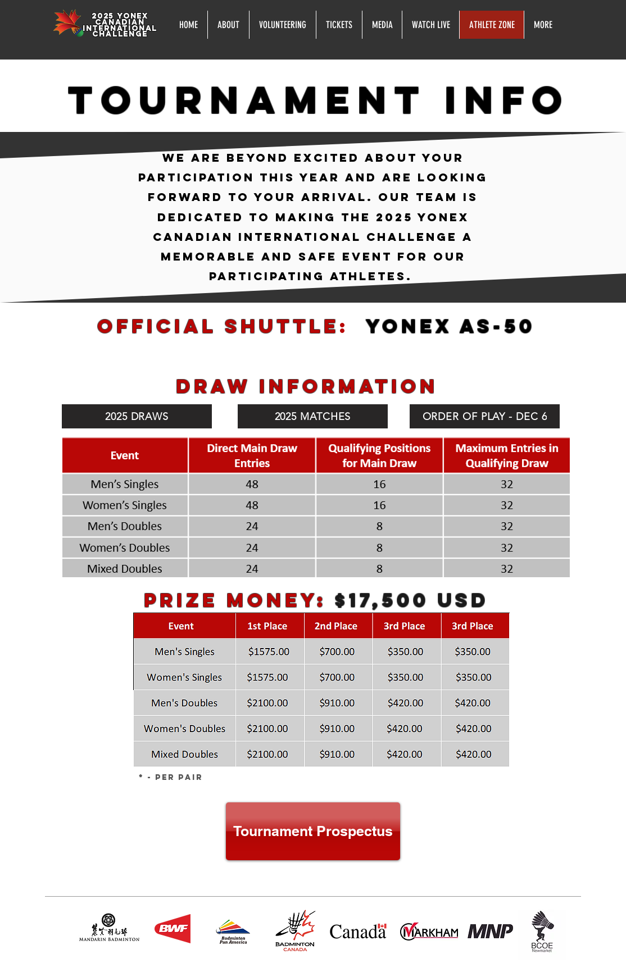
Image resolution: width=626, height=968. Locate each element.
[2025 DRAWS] (137, 416)
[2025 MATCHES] (313, 416)
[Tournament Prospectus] (313, 831)
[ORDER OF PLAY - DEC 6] (485, 416)
